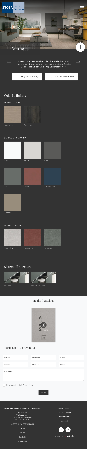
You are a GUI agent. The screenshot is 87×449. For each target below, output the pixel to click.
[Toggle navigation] (82, 7)
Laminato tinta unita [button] (15, 138)
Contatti (64, 421)
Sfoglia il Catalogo (27, 77)
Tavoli (22, 433)
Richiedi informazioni (62, 77)
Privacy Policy (28, 385)
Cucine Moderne (64, 408)
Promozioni (22, 441)
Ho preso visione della (19, 385)
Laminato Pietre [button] (12, 225)
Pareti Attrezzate (64, 417)
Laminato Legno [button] (12, 102)
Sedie (22, 428)
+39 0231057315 (24, 420)
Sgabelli (22, 437)
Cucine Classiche (64, 412)
